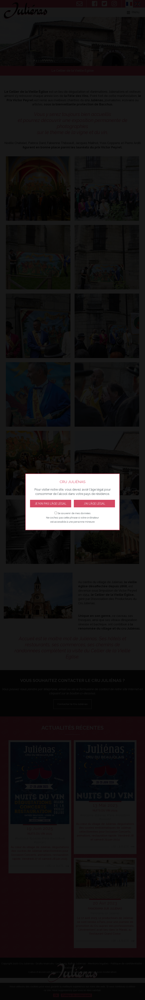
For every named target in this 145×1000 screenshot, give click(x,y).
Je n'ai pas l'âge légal (50, 503)
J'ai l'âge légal (94, 503)
